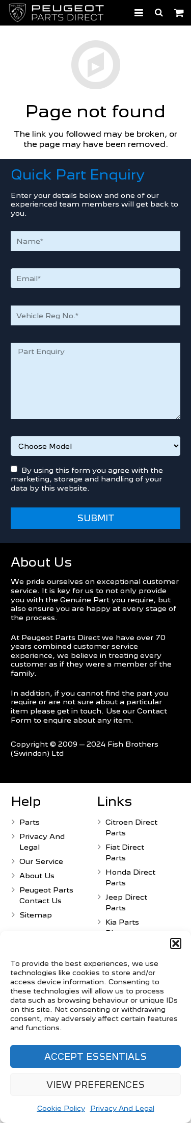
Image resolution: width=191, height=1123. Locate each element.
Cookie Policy (61, 1108)
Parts (29, 822)
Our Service (41, 861)
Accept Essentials (95, 1057)
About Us (36, 875)
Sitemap (35, 914)
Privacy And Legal (122, 1108)
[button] (176, 943)
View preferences (95, 1085)
